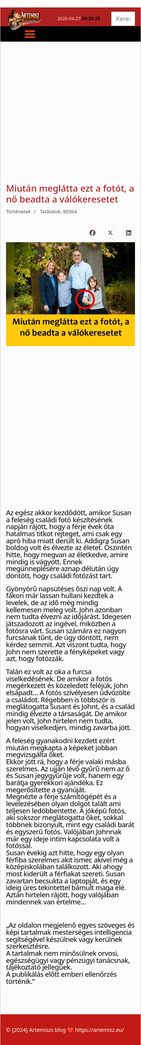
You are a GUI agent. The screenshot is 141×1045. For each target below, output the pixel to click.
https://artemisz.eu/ (99, 1029)
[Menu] (24, 34)
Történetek (18, 211)
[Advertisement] (70, 112)
